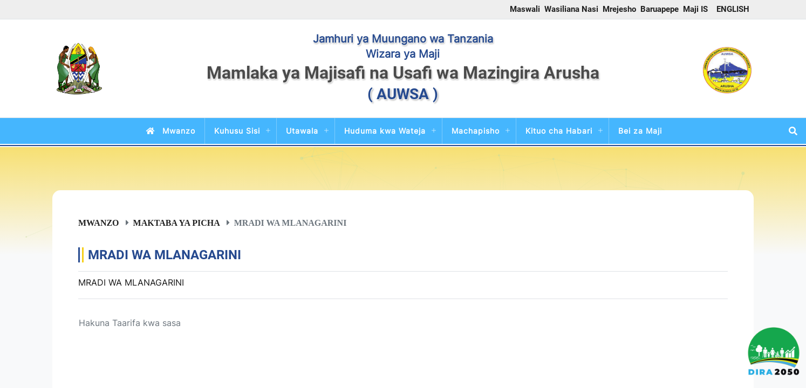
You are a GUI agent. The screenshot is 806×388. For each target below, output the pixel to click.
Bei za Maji (640, 130)
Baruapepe (659, 9)
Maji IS (695, 9)
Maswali (525, 9)
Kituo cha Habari (558, 130)
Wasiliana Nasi (571, 9)
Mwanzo (168, 130)
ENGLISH (732, 9)
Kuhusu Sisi (237, 130)
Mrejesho (619, 9)
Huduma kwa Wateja (385, 130)
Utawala (302, 130)
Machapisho (476, 130)
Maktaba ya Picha (176, 222)
